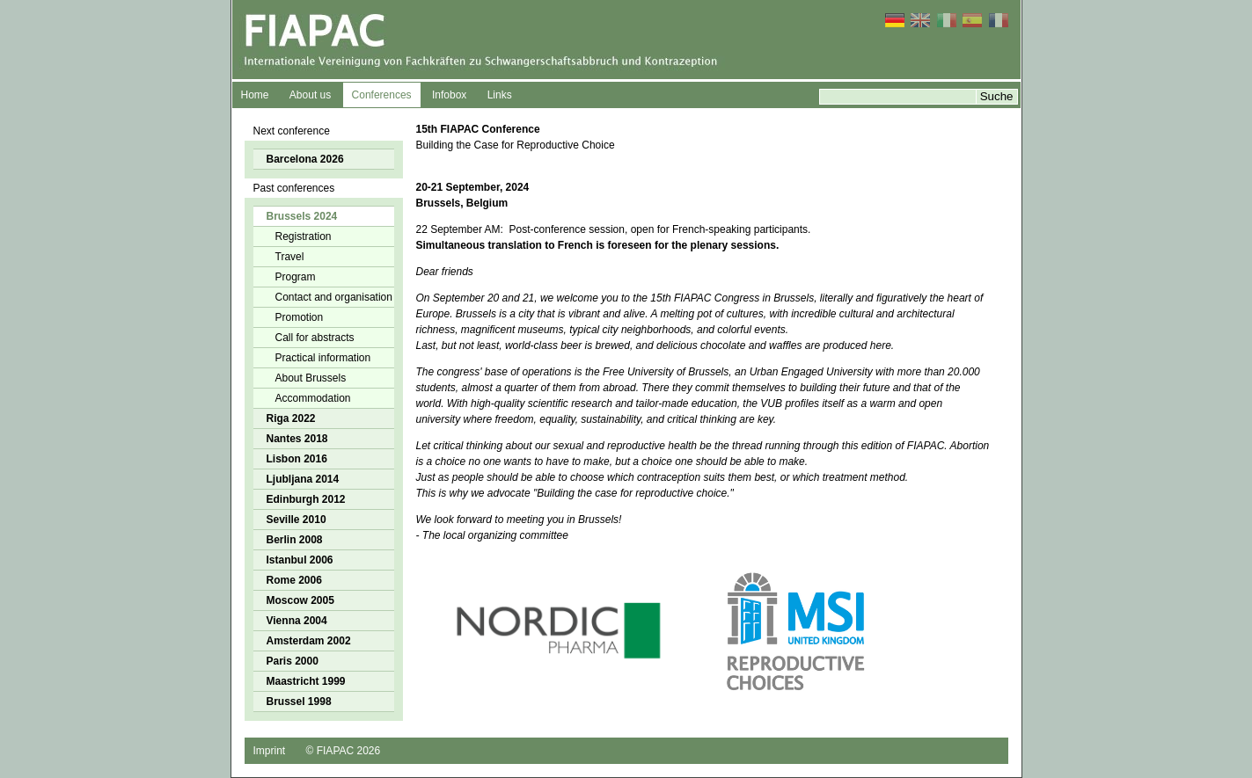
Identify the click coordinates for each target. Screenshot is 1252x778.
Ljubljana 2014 (303, 479)
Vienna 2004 (297, 620)
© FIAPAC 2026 (343, 751)
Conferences (382, 95)
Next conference (291, 131)
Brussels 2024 (302, 216)
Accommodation (313, 398)
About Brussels (311, 378)
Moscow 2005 (300, 600)
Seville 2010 (296, 519)
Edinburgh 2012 (306, 499)
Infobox (449, 95)
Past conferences (294, 188)
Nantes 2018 (297, 439)
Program (295, 277)
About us (310, 95)
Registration (303, 236)
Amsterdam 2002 (309, 641)
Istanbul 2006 (300, 560)
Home (255, 95)
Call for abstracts (315, 337)
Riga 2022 (291, 418)
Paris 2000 (292, 661)
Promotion (299, 317)
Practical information (323, 358)
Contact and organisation (333, 297)
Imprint (269, 751)
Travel (289, 257)
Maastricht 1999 (306, 681)
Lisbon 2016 (297, 459)
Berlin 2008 (295, 540)
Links (499, 95)
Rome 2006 (294, 580)
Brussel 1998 (299, 701)
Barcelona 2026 (305, 159)
